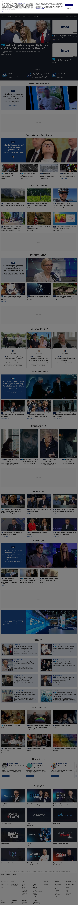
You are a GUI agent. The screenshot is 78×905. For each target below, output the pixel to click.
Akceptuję (69, 4)
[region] (39, 7)
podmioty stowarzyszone (21, 3)
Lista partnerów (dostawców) (39, 8)
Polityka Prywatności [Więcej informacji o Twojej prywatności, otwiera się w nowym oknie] (5, 11)
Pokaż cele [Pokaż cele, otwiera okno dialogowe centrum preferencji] (69, 8)
